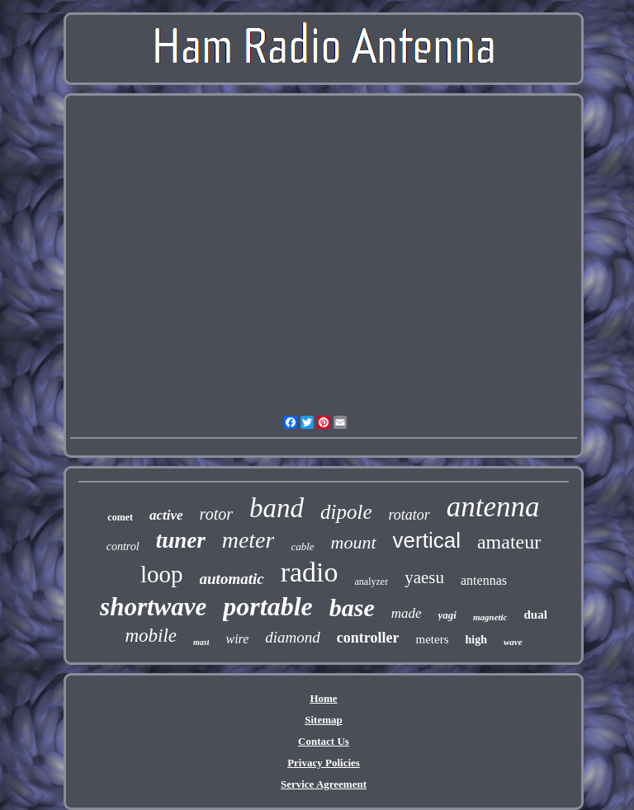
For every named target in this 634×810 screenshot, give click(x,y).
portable (267, 606)
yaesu (424, 577)
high (475, 639)
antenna (493, 507)
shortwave (153, 606)
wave (513, 642)
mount (353, 542)
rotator (409, 514)
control (123, 546)
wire (236, 639)
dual (535, 614)
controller (368, 637)
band (276, 508)
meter (248, 540)
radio (309, 572)
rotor (216, 514)
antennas (484, 580)
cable (302, 546)
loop (161, 574)
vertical (427, 540)
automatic (232, 578)
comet (120, 517)
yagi (447, 615)
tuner (181, 540)
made (406, 613)
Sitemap (324, 719)
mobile (151, 635)
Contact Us (323, 741)
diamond (292, 637)
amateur (509, 542)
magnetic (490, 617)
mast (201, 642)
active (166, 515)
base (352, 607)
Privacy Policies (323, 762)
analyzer (372, 581)
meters (431, 639)
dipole (346, 512)
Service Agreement (324, 784)
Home (323, 698)
